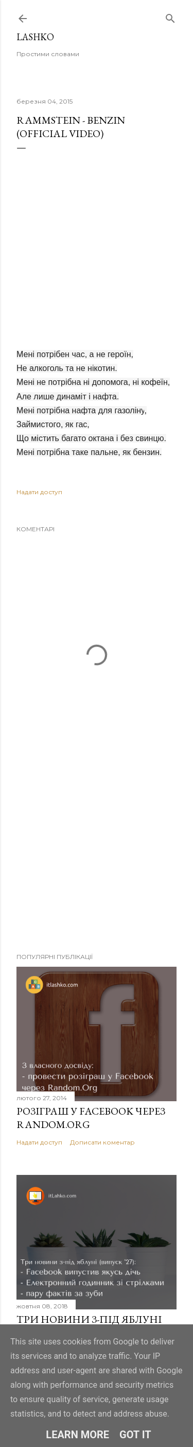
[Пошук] (170, 16)
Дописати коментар (102, 1142)
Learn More (77, 1434)
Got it (135, 1434)
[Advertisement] (96, 862)
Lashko (35, 37)
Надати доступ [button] (39, 492)
